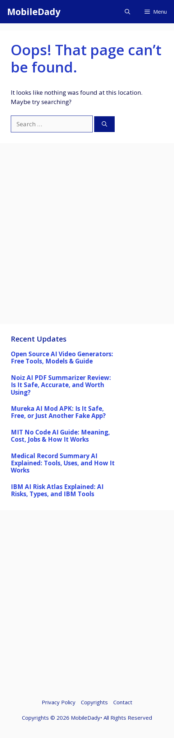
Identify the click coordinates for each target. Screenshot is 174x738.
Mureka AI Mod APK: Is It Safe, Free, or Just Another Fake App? (58, 412)
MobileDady (33, 11)
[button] (127, 11)
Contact (122, 702)
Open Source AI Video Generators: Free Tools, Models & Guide (62, 357)
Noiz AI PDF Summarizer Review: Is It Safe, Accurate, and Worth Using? (61, 384)
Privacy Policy (58, 702)
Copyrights (94, 702)
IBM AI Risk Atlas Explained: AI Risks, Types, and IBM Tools (57, 490)
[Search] (104, 124)
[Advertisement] (87, 237)
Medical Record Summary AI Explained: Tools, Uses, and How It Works (63, 463)
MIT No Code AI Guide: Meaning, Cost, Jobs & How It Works (60, 435)
